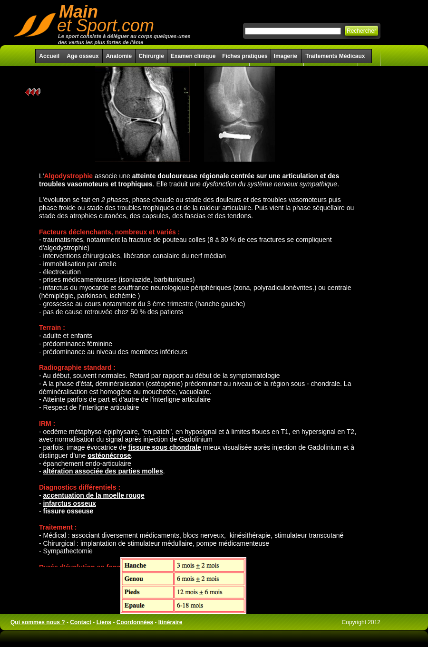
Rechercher (361, 31)
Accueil (49, 56)
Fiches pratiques (244, 56)
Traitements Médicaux (335, 56)
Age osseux (82, 56)
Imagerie (286, 56)
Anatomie (119, 56)
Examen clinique (193, 56)
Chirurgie (151, 56)
